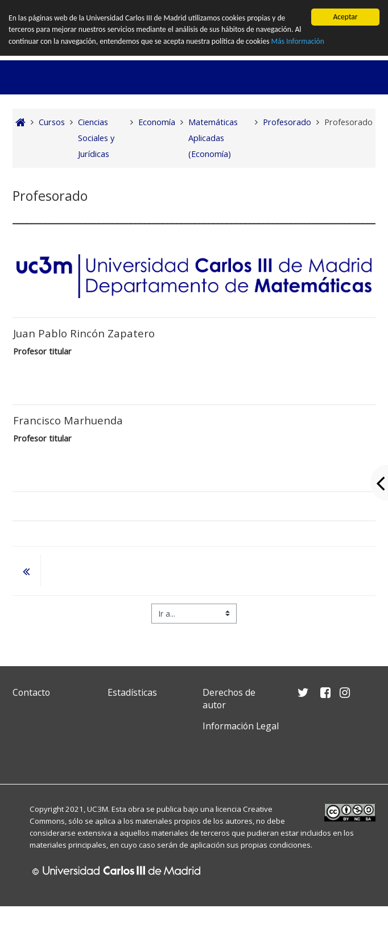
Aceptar (345, 17)
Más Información (297, 41)
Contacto (31, 692)
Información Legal (241, 726)
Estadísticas (132, 692)
